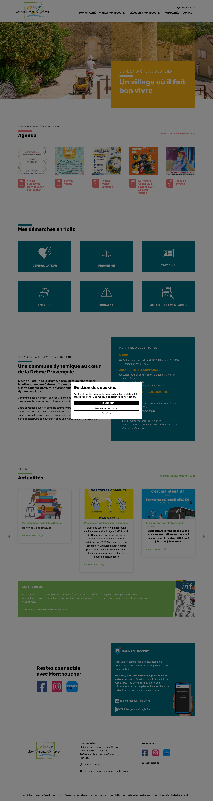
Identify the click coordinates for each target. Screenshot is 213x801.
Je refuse (107, 413)
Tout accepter (106, 402)
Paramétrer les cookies (107, 408)
